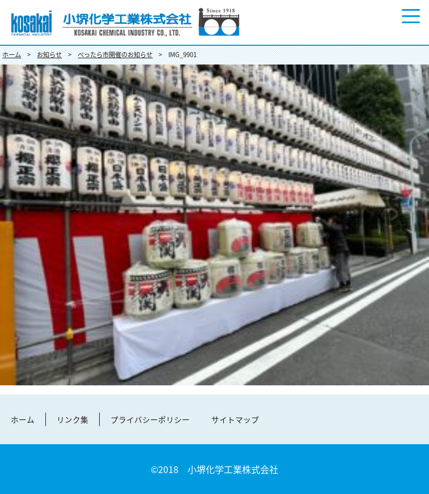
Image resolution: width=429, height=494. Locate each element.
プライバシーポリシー (150, 419)
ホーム (23, 419)
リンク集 (72, 419)
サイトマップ (235, 419)
